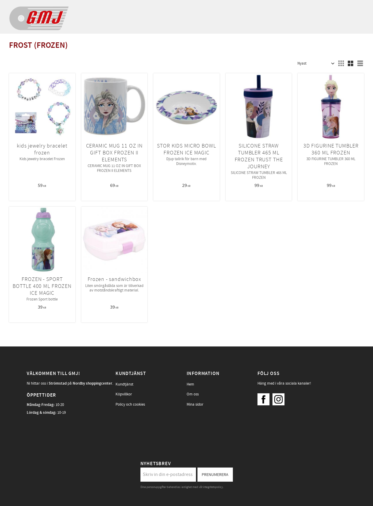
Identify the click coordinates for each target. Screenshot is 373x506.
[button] (341, 63)
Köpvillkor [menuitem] (124, 394)
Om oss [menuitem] (193, 394)
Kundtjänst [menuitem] (124, 384)
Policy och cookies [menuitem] (130, 404)
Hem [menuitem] (190, 384)
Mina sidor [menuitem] (195, 404)
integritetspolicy (213, 487)
